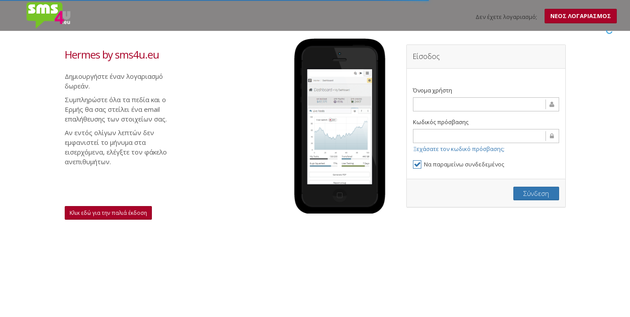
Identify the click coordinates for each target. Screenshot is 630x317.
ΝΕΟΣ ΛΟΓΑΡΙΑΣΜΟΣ (580, 16)
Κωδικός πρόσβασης (440, 122)
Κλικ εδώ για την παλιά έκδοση (108, 213)
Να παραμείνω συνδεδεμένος (458, 164)
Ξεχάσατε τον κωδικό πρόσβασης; (459, 149)
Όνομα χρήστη (432, 90)
